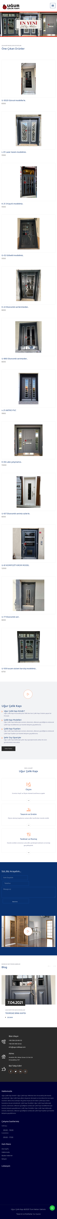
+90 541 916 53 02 (15, 1044)
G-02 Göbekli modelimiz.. (13, 255)
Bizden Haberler (7, 1155)
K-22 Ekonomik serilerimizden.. (15, 307)
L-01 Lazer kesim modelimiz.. (14, 152)
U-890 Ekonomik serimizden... (15, 358)
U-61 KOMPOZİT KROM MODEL (15, 565)
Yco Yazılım (37, 1214)
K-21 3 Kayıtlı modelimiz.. (12, 203)
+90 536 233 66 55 (15, 1040)
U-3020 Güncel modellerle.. (14, 100)
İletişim (4, 1159)
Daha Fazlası (8, 749)
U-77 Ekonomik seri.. (10, 617)
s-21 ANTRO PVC (9, 410)
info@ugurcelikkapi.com (17, 1047)
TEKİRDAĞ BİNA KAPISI (15, 1013)
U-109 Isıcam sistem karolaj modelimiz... (19, 668)
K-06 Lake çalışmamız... (12, 462)
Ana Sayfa (5, 1149)
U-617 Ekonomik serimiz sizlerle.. (16, 513)
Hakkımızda (6, 1152)
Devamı (9, 1017)
